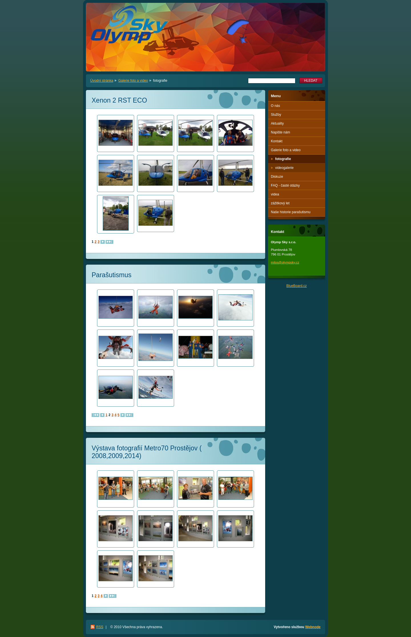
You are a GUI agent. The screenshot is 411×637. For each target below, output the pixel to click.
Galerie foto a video (133, 81)
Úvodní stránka (101, 81)
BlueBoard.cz (296, 286)
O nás (275, 106)
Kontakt (277, 141)
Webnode (313, 627)
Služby (276, 115)
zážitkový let (280, 203)
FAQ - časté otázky (285, 185)
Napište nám (280, 132)
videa (275, 194)
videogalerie (284, 168)
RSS (99, 627)
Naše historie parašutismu (291, 212)
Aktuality (277, 123)
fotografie (283, 159)
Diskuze (277, 177)
